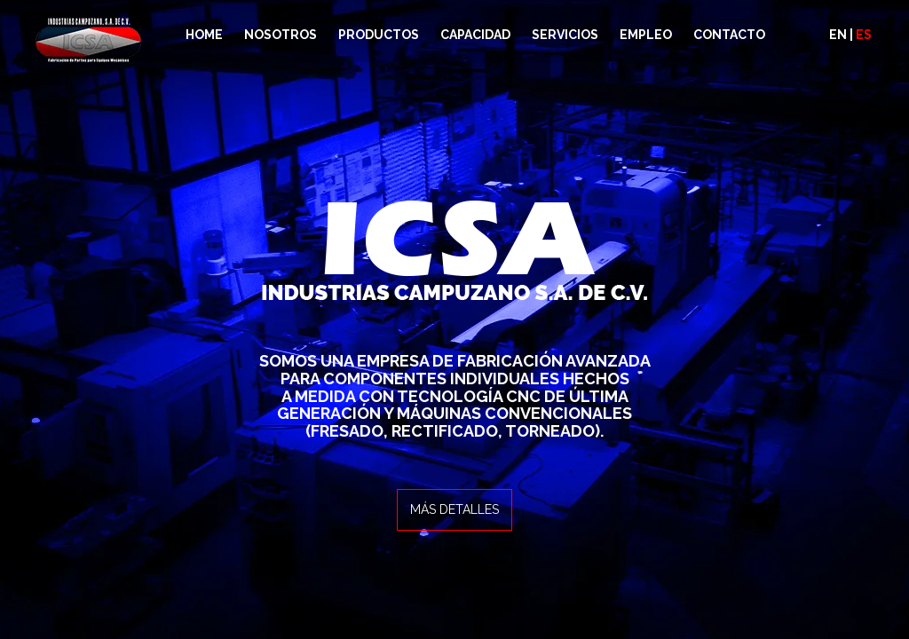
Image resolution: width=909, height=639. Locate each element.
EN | (850, 35)
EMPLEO (646, 35)
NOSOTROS (280, 35)
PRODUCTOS (378, 35)
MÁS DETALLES (454, 509)
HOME (204, 35)
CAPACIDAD (475, 35)
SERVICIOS (565, 35)
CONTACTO (729, 35)
